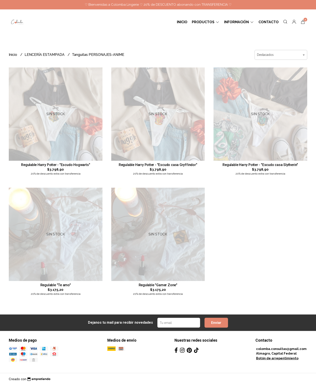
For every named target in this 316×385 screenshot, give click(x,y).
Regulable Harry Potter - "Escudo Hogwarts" (55, 165)
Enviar (216, 323)
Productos (206, 22)
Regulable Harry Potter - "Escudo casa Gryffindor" (158, 165)
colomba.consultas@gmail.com (281, 349)
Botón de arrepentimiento (277, 358)
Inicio (182, 22)
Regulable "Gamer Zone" (158, 285)
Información (239, 22)
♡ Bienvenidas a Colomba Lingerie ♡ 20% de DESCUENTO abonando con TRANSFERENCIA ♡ (158, 5)
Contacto (269, 22)
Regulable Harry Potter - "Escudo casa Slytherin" (260, 165)
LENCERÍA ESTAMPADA (45, 55)
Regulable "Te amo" (55, 285)
